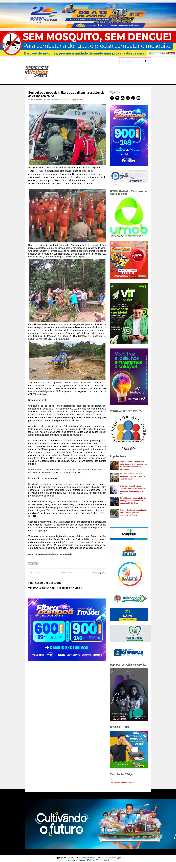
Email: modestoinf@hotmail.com (122, 783)
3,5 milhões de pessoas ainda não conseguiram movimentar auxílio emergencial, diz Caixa (133, 500)
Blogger (117, 857)
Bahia (81, 100)
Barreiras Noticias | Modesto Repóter (86, 857)
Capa (112, 779)
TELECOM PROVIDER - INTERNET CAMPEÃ (55, 588)
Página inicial (67, 573)
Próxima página (99, 573)
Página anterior (35, 573)
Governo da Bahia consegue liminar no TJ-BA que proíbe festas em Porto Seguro (133, 476)
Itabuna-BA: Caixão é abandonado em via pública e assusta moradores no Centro (133, 512)
